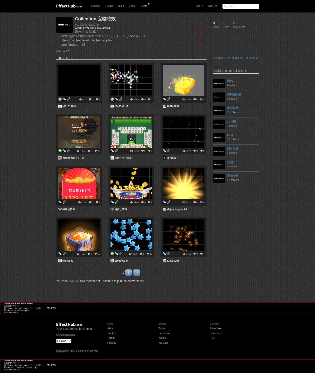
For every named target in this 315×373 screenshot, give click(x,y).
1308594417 (121, 106)
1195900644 (121, 260)
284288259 (173, 106)
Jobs (132, 6)
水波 (230, 162)
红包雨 (231, 121)
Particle (80, 24)
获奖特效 (233, 148)
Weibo (162, 337)
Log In (199, 6)
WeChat (163, 342)
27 (99, 151)
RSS (212, 337)
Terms (111, 337)
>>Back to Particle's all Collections (235, 57)
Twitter (162, 328)
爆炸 (230, 81)
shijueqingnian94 (177, 209)
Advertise (215, 328)
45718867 (172, 157)
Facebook (164, 333)
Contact (112, 333)
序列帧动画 (234, 94)
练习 (230, 135)
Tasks (121, 6)
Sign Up (212, 6)
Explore (95, 6)
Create (143, 6)
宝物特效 (233, 175)
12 (99, 254)
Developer (216, 333)
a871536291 (69, 106)
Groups (109, 6)
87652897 (67, 260)
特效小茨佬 (68, 209)
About (110, 328)
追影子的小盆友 (123, 157)
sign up (74, 281)
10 (151, 254)
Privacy (111, 342)
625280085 (173, 260)
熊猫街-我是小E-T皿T (74, 157)
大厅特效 (233, 108)
